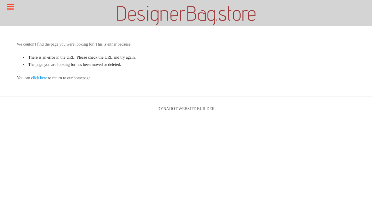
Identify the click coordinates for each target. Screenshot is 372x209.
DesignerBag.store (186, 13)
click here (39, 78)
